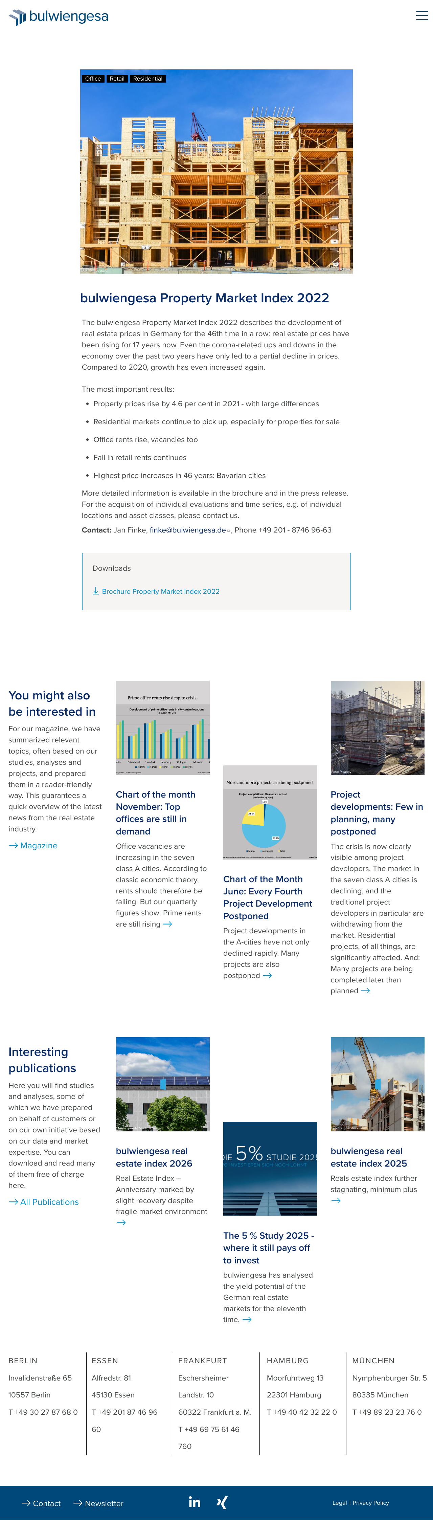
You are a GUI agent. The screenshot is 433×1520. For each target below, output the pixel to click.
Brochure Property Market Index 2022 (161, 591)
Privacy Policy (370, 1503)
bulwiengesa (79, 17)
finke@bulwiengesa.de (190, 530)
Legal (340, 1503)
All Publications (49, 1202)
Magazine (39, 846)
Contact (47, 1503)
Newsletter (104, 1503)
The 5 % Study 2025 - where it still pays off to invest (268, 1248)
